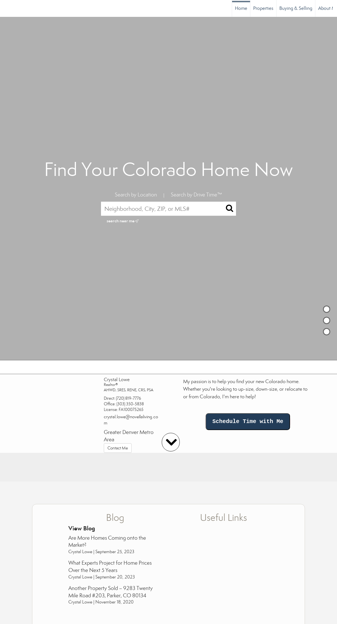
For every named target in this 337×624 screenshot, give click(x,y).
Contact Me (117, 448)
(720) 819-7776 (128, 398)
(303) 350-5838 (130, 403)
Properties (263, 8)
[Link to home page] (7, 8)
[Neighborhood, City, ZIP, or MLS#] (168, 209)
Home (241, 8)
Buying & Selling (295, 8)
